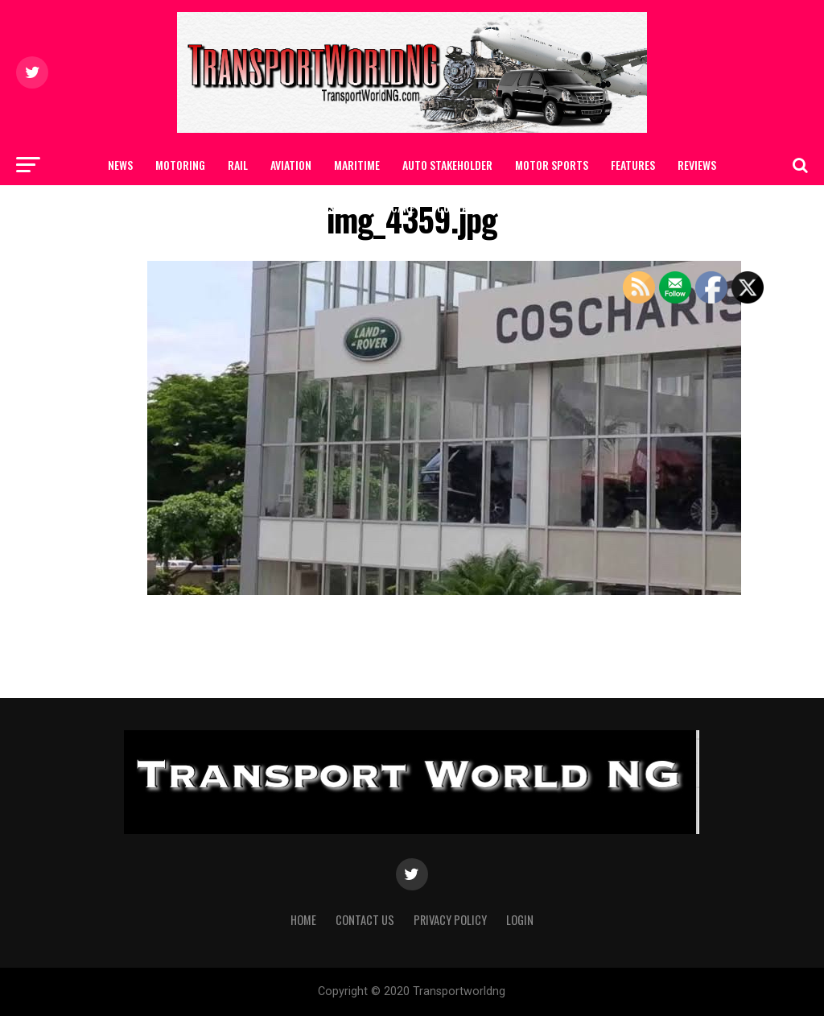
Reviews (697, 164)
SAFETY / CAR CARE (371, 207)
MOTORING (180, 164)
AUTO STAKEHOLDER (447, 164)
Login (520, 919)
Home (303, 919)
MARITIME (357, 164)
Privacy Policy (450, 919)
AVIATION (290, 164)
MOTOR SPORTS (551, 164)
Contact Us (466, 207)
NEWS (120, 164)
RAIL (238, 164)
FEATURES (633, 164)
